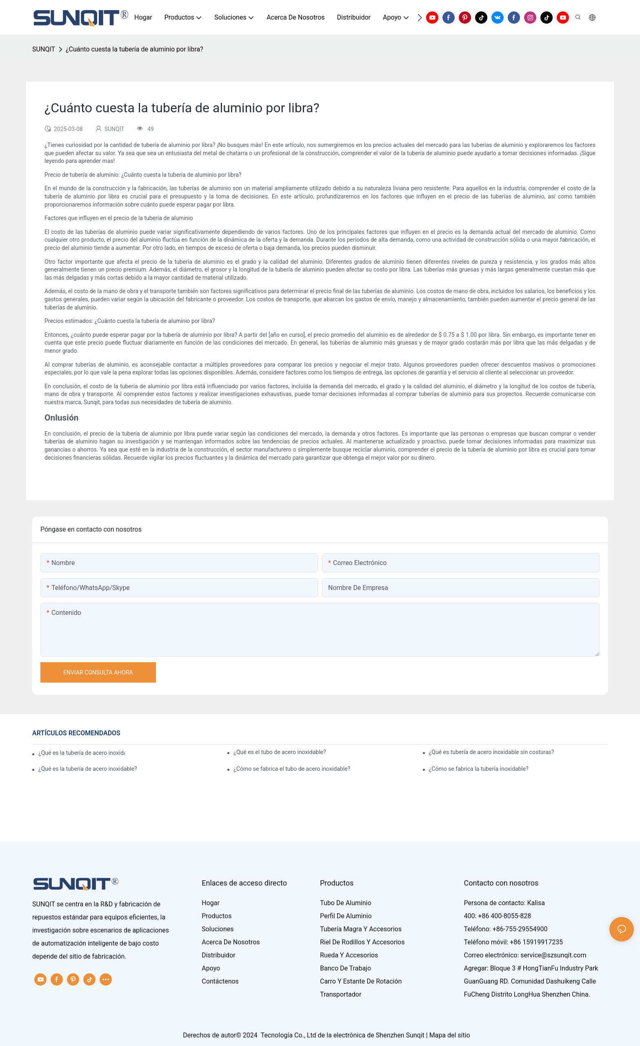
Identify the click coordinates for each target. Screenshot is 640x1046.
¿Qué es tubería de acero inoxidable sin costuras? (491, 752)
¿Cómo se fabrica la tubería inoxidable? (479, 769)
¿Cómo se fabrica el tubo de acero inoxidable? (291, 769)
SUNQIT (43, 49)
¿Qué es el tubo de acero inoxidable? (279, 752)
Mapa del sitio (449, 1035)
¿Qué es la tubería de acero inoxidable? (81, 753)
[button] (420, 17)
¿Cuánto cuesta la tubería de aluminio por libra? (134, 49)
